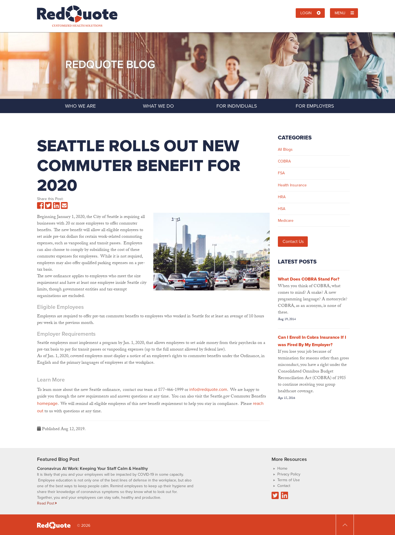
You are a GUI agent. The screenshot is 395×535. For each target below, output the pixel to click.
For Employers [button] (325, 106)
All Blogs (285, 149)
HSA (281, 209)
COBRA (284, 161)
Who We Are (80, 106)
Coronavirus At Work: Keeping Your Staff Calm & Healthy (92, 468)
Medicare (286, 220)
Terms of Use (288, 480)
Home (282, 468)
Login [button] (310, 13)
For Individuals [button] (245, 106)
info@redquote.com (208, 389)
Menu (344, 13)
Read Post (47, 503)
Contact (283, 486)
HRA (282, 197)
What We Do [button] (170, 106)
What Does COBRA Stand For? (308, 279)
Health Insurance (292, 185)
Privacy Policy (288, 474)
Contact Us (293, 241)
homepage (47, 403)
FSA (281, 173)
